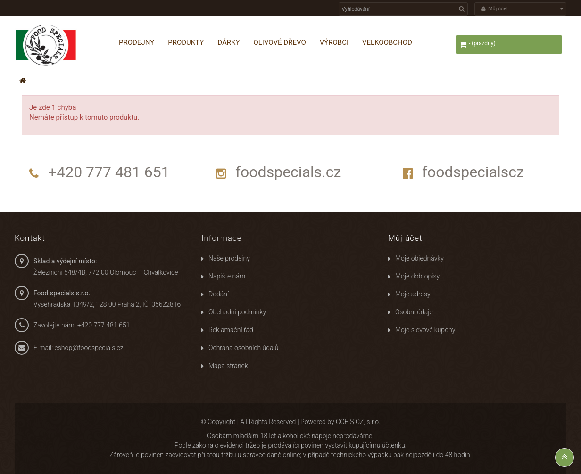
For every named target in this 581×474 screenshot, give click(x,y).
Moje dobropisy (417, 276)
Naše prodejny (229, 258)
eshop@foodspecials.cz (89, 347)
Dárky (228, 42)
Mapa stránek (228, 365)
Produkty (186, 42)
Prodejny (136, 42)
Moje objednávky (419, 258)
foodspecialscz (473, 172)
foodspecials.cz (288, 172)
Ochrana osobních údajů (243, 347)
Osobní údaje (414, 312)
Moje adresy (413, 294)
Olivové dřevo (279, 42)
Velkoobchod (387, 42)
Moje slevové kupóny (425, 330)
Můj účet (405, 238)
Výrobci (334, 42)
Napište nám (226, 276)
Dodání (218, 294)
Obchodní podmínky (237, 312)
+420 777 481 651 (109, 172)
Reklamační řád (230, 330)
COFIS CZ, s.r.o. (358, 421)
